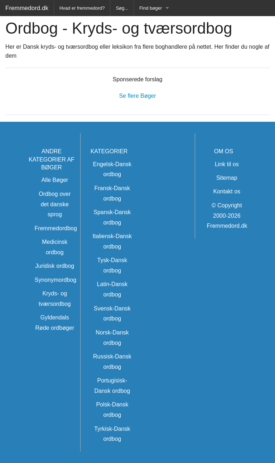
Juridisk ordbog (54, 266)
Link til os (227, 164)
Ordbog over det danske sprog (55, 204)
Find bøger (150, 8)
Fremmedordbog (56, 228)
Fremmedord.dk (26, 8)
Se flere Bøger (137, 96)
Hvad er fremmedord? (82, 8)
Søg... (122, 8)
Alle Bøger (54, 180)
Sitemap (226, 178)
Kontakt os (226, 191)
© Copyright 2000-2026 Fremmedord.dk (227, 215)
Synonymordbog (56, 280)
